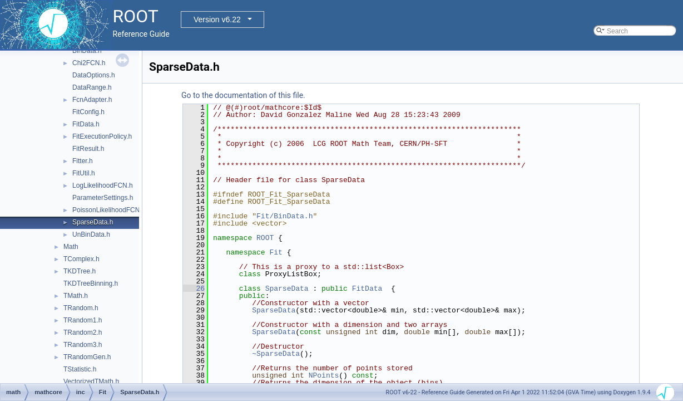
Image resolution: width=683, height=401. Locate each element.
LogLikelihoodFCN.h (102, 185)
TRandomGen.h (87, 357)
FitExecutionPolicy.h (102, 136)
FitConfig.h (88, 112)
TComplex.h (81, 259)
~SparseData (276, 354)
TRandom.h (80, 308)
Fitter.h (82, 161)
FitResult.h (88, 149)
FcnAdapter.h (92, 100)
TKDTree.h (79, 271)
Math (70, 247)
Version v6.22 (217, 19)
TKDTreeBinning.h (90, 283)
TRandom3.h (82, 345)
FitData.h (86, 124)
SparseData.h (92, 222)
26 (194, 288)
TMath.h (75, 296)
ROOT (265, 238)
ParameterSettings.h (102, 198)
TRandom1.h (82, 320)
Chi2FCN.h (88, 63)
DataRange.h (92, 87)
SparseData (287, 288)
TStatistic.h (79, 369)
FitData (367, 288)
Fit (275, 252)
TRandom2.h (82, 332)
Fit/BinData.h (284, 216)
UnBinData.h (91, 234)
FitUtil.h (83, 173)
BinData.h (87, 51)
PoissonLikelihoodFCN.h (108, 210)
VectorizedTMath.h (91, 381)
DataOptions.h (93, 75)
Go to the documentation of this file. (243, 95)
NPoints (324, 375)
